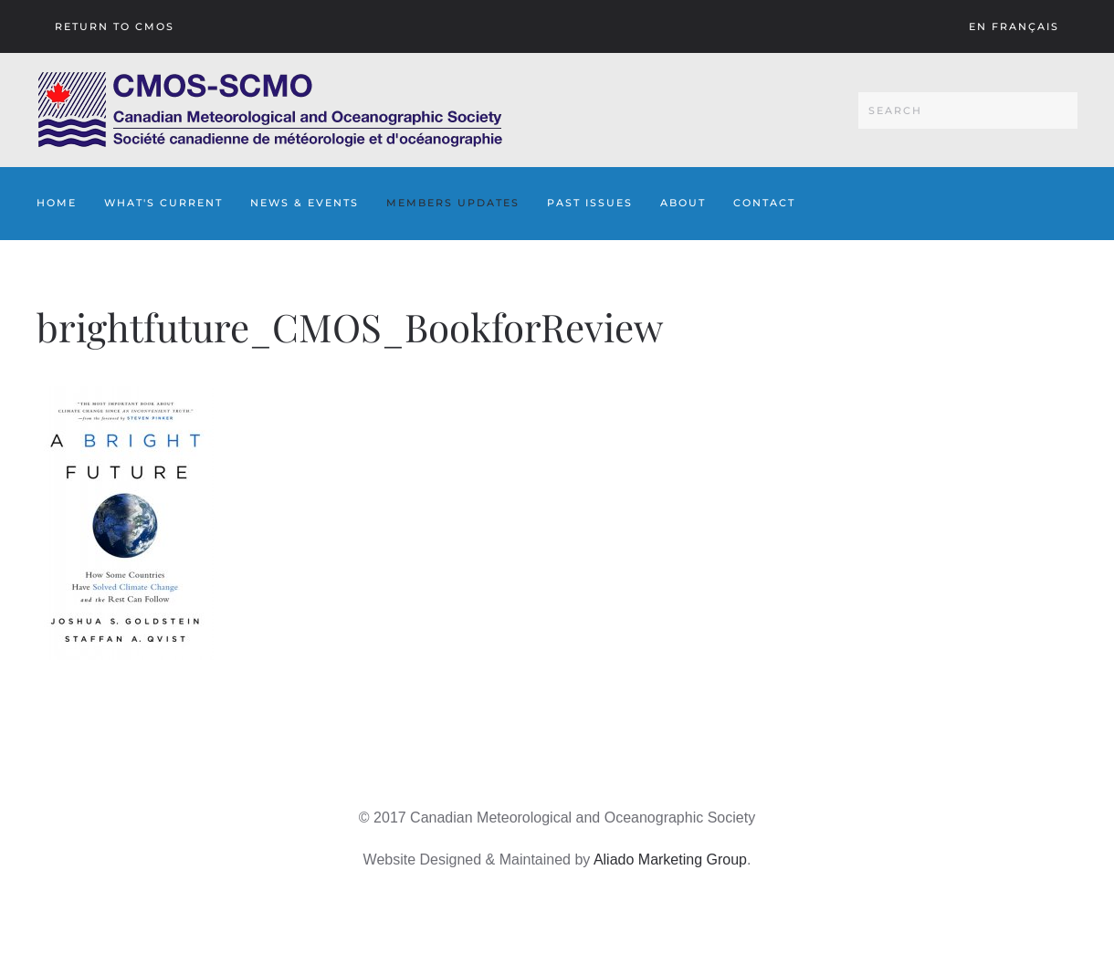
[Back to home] (270, 110)
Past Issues (590, 202)
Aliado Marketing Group (670, 859)
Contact (764, 202)
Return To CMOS (114, 26)
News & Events (304, 202)
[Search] (967, 110)
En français (1014, 26)
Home (57, 202)
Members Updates (453, 202)
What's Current (163, 202)
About (683, 202)
